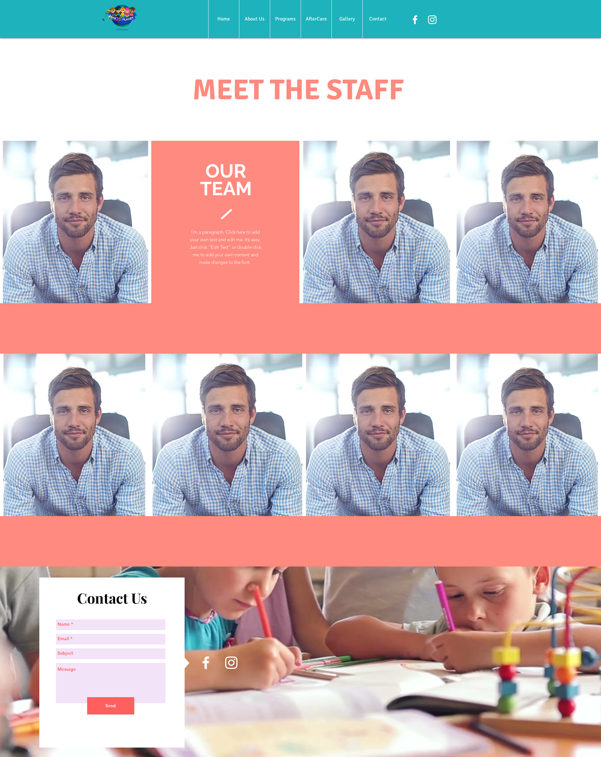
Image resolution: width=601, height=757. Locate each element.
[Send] (110, 705)
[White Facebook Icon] (415, 20)
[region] (75, 222)
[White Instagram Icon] (432, 20)
